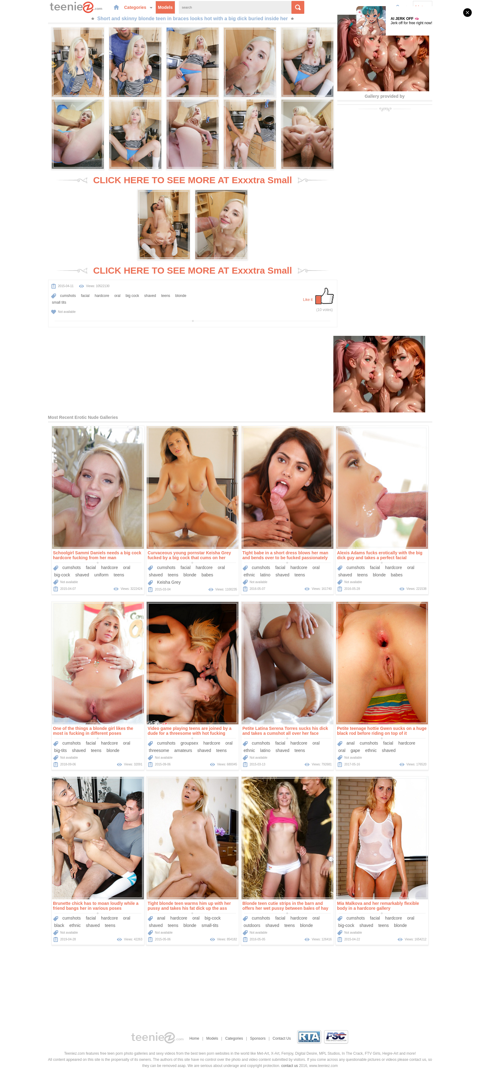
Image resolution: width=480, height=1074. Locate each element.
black (59, 925)
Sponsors (258, 1038)
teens (165, 296)
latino (265, 574)
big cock (132, 296)
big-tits (60, 750)
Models (165, 7)
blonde (180, 296)
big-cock (62, 574)
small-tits (209, 925)
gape (355, 750)
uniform (101, 574)
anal (350, 743)
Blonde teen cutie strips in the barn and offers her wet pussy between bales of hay (285, 906)
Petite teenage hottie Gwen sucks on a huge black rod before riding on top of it (382, 731)
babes (207, 574)
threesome (159, 750)
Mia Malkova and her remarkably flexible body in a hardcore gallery (378, 906)
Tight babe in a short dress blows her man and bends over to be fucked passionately (285, 555)
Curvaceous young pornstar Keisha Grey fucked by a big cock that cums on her (189, 555)
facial (85, 296)
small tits (59, 302)
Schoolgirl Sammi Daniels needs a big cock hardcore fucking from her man (97, 555)
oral (117, 296)
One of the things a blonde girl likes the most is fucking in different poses (93, 731)
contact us (289, 1066)
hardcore (102, 296)
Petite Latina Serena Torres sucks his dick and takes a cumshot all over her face (285, 731)
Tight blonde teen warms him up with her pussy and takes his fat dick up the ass (189, 906)
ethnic (249, 574)
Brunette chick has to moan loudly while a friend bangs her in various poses (95, 906)
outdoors (252, 925)
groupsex (189, 743)
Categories (138, 7)
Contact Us (282, 1038)
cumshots (68, 296)
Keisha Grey (169, 582)
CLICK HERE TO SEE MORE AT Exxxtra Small (192, 180)
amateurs (183, 750)
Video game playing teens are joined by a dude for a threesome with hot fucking (189, 731)
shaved (150, 296)
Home (194, 1038)
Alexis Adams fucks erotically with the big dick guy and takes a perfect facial (379, 555)
